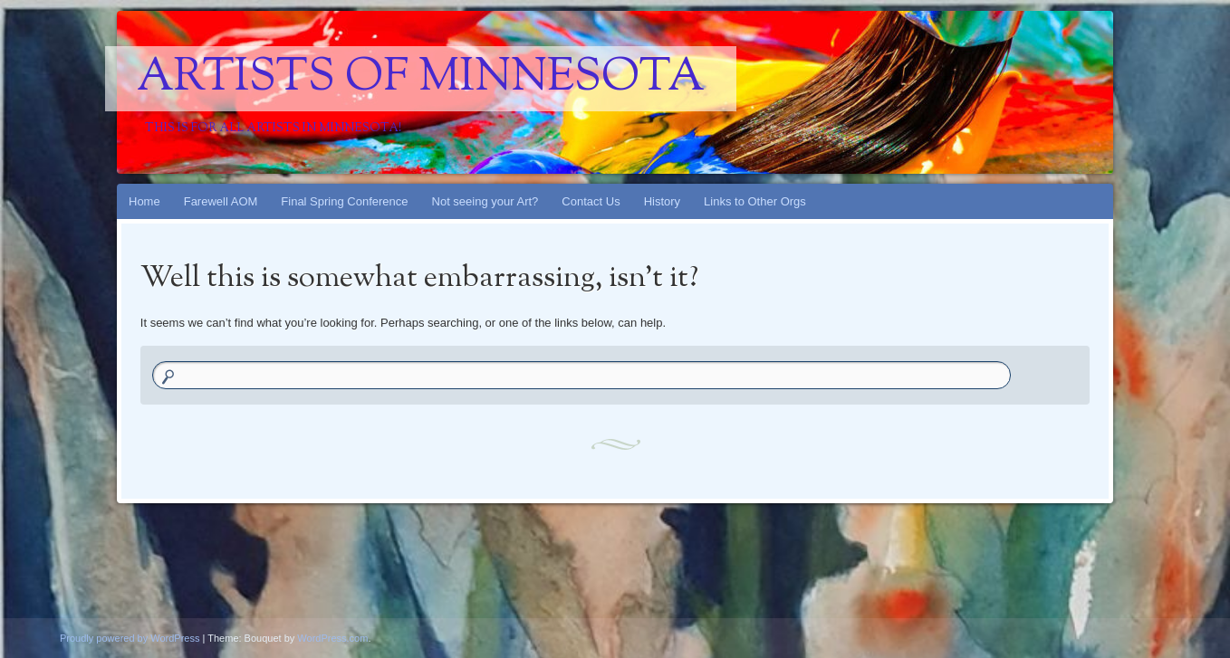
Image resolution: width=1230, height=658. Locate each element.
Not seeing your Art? (485, 201)
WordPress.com (332, 638)
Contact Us (591, 201)
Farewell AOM (221, 201)
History (662, 201)
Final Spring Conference (344, 201)
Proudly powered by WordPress (129, 638)
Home (144, 201)
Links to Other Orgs (755, 201)
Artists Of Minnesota (421, 78)
